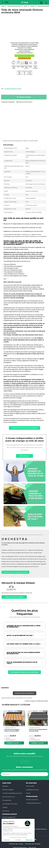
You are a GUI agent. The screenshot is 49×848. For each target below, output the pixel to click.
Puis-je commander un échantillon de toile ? (22, 662)
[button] (24, 428)
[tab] (24, 626)
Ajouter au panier (24, 97)
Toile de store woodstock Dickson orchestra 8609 (12, 730)
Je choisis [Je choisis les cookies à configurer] (18, 840)
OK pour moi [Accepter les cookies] (29, 840)
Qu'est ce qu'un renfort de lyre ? (20, 635)
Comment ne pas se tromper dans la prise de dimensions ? (23, 626)
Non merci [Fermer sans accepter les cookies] (7, 840)
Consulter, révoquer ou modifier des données (36, 701)
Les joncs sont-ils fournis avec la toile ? (24, 644)
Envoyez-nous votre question (24, 693)
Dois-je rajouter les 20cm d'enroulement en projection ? (23, 653)
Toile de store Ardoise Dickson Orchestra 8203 (38, 730)
